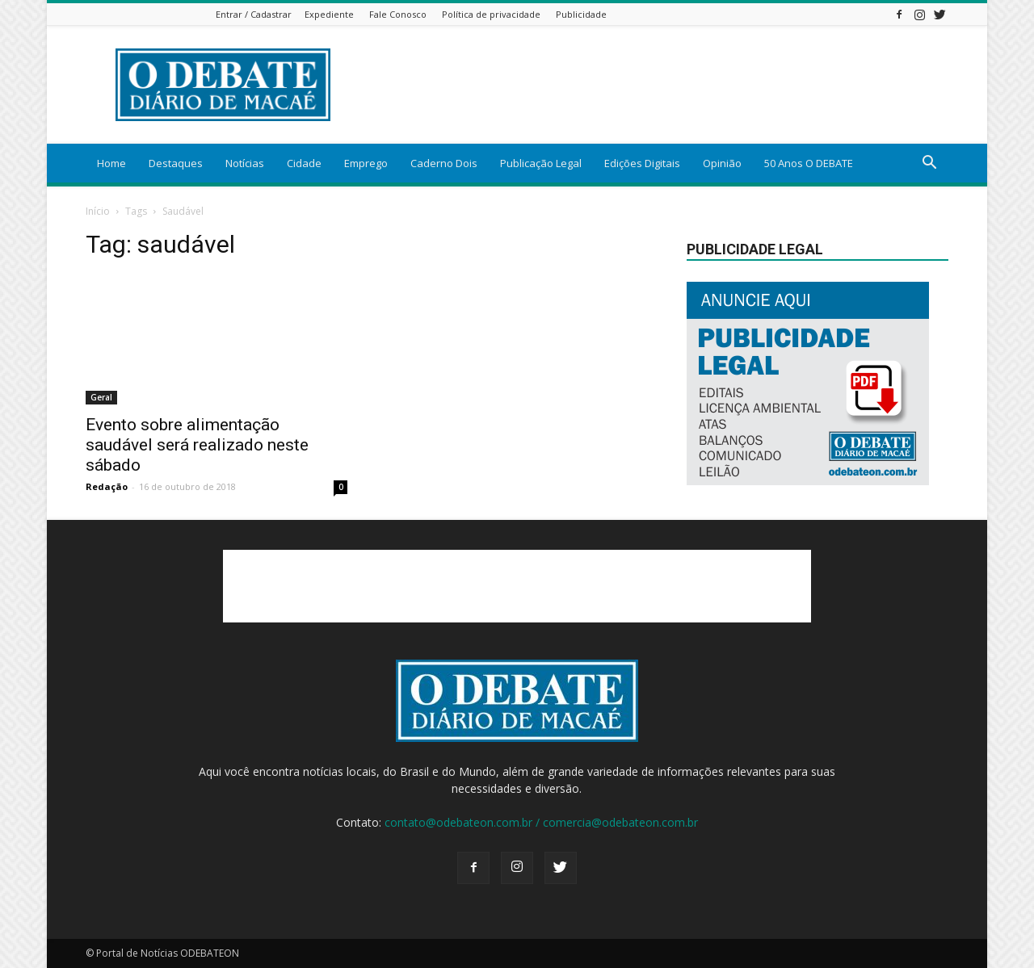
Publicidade (581, 14)
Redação (107, 486)
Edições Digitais (642, 163)
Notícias (244, 163)
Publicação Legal (541, 163)
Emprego (366, 163)
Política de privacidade (491, 14)
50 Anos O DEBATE (808, 163)
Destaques (176, 163)
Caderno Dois (443, 163)
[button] (929, 164)
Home (111, 163)
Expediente (329, 14)
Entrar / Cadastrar (254, 14)
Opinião (722, 163)
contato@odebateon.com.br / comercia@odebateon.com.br (541, 822)
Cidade (304, 163)
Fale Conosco (398, 14)
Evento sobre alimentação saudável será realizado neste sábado (197, 445)
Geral (101, 397)
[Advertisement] (654, 84)
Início (98, 211)
